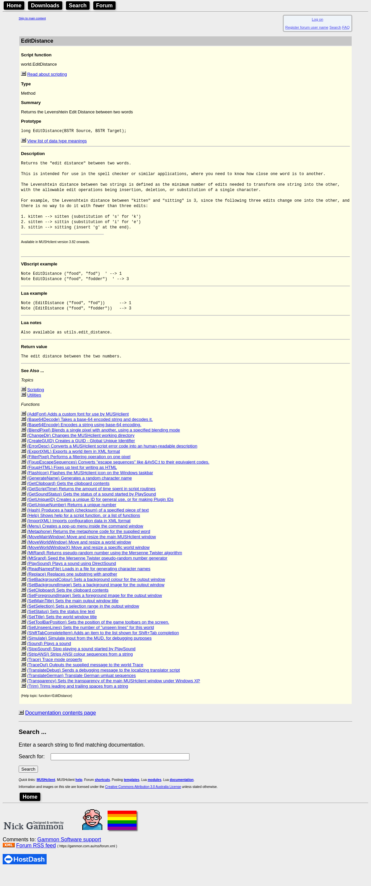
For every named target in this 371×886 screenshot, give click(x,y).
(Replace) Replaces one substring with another (72, 589)
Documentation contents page (60, 728)
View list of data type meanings (57, 141)
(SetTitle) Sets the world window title (62, 631)
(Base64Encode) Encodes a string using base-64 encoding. (84, 439)
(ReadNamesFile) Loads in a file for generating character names (89, 583)
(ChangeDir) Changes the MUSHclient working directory (81, 450)
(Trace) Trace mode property (54, 674)
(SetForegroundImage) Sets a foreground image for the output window (94, 610)
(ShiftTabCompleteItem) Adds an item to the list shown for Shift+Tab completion (103, 647)
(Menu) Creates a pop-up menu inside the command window (85, 541)
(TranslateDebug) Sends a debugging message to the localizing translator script (103, 685)
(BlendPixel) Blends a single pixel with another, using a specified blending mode (103, 445)
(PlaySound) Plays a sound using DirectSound (71, 578)
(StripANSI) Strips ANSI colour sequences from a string (80, 669)
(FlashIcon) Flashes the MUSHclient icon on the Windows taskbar (90, 487)
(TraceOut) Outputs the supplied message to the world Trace (85, 679)
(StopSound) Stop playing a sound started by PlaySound (81, 663)
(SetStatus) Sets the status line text (61, 626)
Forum (104, 5)
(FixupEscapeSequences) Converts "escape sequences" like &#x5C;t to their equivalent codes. (118, 477)
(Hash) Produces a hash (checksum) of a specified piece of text (88, 525)
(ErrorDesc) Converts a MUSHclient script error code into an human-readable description (112, 461)
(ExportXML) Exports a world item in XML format (73, 466)
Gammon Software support (69, 854)
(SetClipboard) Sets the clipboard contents (68, 605)
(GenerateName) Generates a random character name (79, 493)
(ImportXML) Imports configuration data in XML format (79, 535)
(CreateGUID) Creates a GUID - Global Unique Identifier (81, 455)
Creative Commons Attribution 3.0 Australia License (143, 802)
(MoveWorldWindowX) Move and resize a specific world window (88, 562)
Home (14, 5)
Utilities (34, 409)
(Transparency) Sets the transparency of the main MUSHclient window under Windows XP (113, 695)
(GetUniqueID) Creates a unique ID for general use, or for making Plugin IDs (100, 514)
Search (78, 5)
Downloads (45, 5)
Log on (317, 19)
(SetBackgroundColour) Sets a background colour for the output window (96, 594)
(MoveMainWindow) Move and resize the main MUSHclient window (91, 551)
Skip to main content (32, 18)
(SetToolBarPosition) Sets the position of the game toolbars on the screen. (98, 637)
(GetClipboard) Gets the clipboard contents (68, 498)
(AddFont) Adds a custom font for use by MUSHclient (78, 428)
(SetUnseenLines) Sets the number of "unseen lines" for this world (90, 642)
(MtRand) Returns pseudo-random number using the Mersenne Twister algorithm (104, 567)
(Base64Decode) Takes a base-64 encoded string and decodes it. (90, 434)
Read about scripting (47, 74)
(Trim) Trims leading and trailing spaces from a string (77, 701)
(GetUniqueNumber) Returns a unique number (71, 519)
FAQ (346, 27)
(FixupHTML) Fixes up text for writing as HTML (72, 482)
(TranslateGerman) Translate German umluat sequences (81, 690)
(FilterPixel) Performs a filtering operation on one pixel (79, 471)
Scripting (35, 404)
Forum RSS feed (36, 860)
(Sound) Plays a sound (49, 658)
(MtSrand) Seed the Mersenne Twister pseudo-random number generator (97, 573)
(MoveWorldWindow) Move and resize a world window (79, 557)
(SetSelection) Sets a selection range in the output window (83, 621)
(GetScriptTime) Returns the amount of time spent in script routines (91, 503)
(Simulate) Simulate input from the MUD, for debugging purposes (89, 653)
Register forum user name (306, 27)
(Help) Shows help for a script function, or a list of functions (83, 530)
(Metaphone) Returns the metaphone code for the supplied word (88, 546)
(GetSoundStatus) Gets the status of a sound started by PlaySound (91, 509)
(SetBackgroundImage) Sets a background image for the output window (96, 599)
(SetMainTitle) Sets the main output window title (73, 615)
